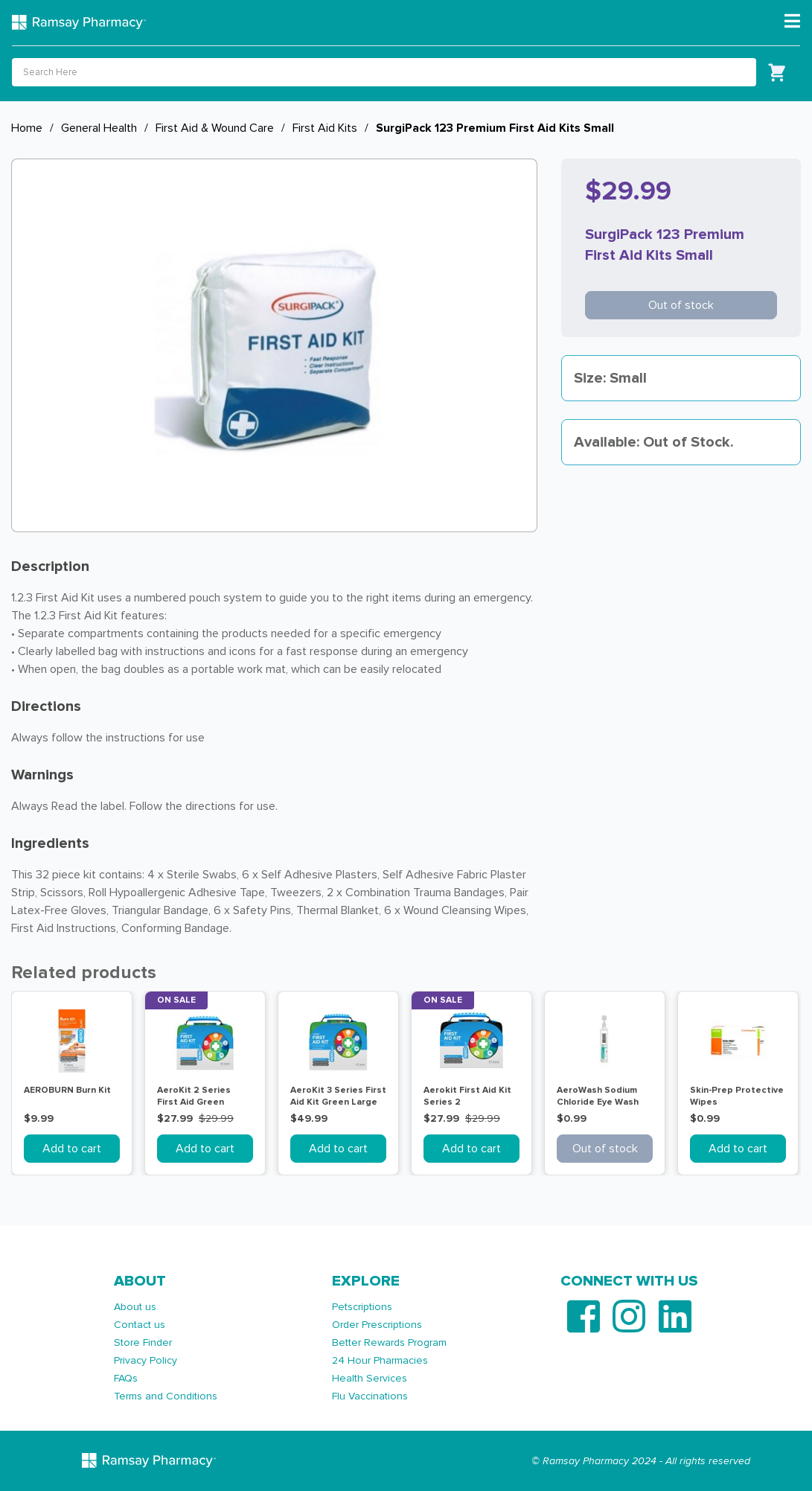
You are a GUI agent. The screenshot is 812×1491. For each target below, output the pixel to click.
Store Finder (143, 1342)
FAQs (126, 1378)
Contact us (139, 1324)
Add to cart (71, 1148)
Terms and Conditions (165, 1396)
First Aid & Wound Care (215, 128)
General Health (99, 128)
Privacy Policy (145, 1360)
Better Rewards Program (389, 1342)
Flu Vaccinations (370, 1396)
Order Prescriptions (377, 1324)
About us (135, 1306)
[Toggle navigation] (792, 21)
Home (26, 128)
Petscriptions (362, 1306)
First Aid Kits (324, 128)
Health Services (369, 1378)
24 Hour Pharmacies (380, 1360)
